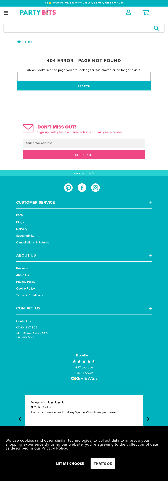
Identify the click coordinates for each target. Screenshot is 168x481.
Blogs (20, 222)
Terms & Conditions (29, 295)
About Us (22, 275)
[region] (84, 419)
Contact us (23, 321)
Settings (70, 463)
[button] (20, 419)
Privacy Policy (25, 282)
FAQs (20, 215)
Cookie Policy (25, 288)
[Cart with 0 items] (145, 12)
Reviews (22, 268)
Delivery (21, 229)
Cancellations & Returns (32, 242)
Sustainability (25, 235)
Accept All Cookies (103, 463)
